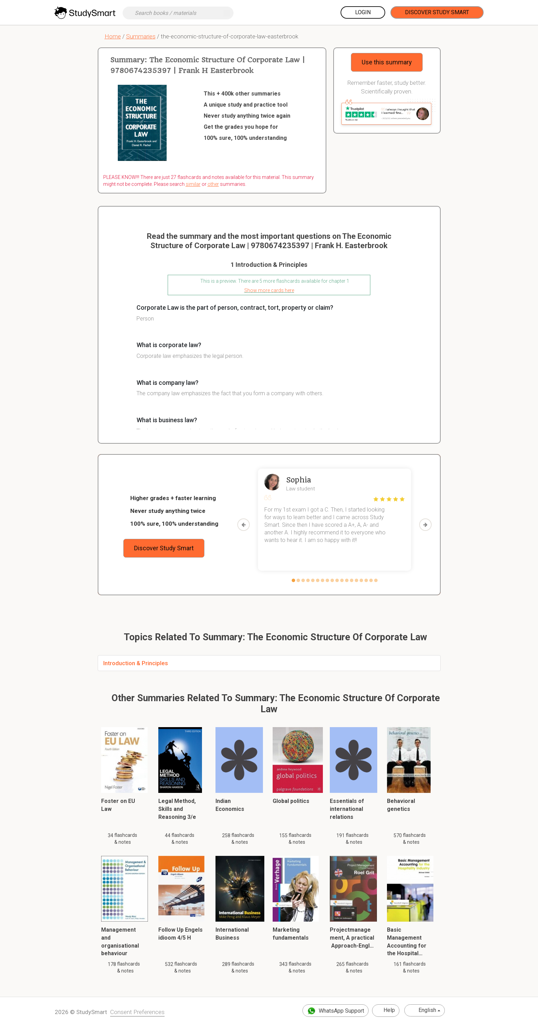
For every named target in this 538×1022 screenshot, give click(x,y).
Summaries (141, 36)
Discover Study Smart (437, 12)
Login (363, 12)
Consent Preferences (137, 1012)
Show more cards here (269, 290)
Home (113, 36)
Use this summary (387, 62)
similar (193, 184)
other (213, 184)
